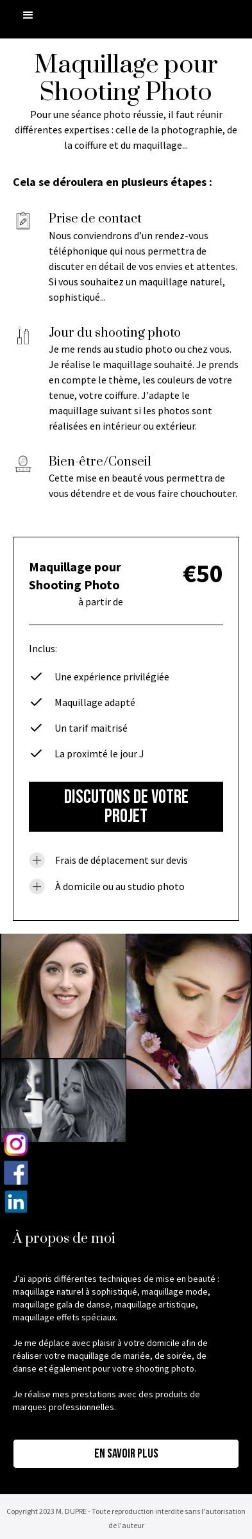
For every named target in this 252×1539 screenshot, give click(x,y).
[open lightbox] (63, 996)
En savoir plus (126, 1453)
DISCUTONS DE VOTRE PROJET (126, 807)
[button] (28, 15)
